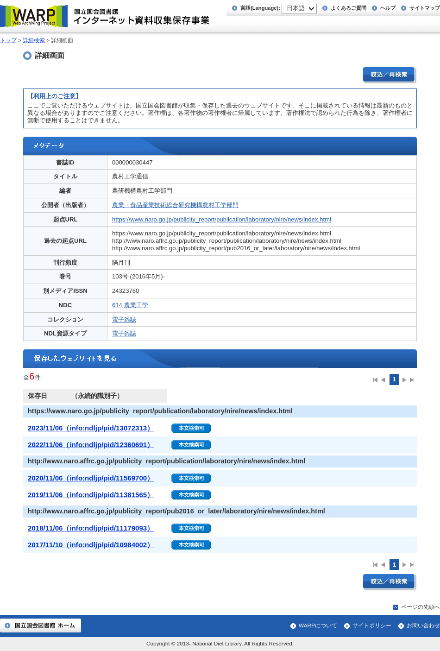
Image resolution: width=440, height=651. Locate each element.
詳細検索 (34, 40)
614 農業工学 (130, 305)
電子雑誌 (124, 319)
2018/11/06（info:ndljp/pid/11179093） (91, 528)
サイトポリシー (371, 625)
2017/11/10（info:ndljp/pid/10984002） (91, 545)
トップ (8, 40)
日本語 (296, 8)
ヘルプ (388, 8)
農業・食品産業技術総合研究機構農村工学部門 (175, 205)
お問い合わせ (423, 625)
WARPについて (318, 625)
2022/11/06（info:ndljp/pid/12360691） (91, 445)
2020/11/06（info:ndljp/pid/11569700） (91, 478)
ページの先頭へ (420, 607)
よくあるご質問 (348, 8)
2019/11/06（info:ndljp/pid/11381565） (91, 495)
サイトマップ (424, 8)
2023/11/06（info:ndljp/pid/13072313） (91, 428)
